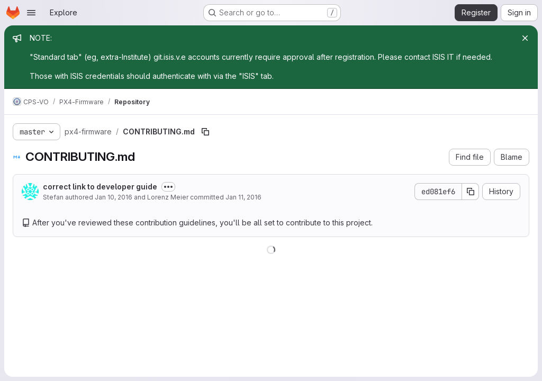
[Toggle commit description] (168, 187)
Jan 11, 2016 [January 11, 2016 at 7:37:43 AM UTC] (243, 197)
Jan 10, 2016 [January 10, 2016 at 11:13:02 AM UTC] (113, 197)
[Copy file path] (205, 131)
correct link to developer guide (100, 186)
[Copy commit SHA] (470, 191)
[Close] (525, 38)
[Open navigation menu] (31, 12)
